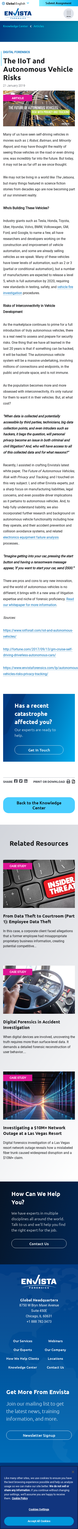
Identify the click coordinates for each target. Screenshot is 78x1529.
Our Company (55, 1349)
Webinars (55, 1340)
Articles (39, 26)
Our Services (22, 1340)
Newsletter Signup (39, 1435)
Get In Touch (39, 749)
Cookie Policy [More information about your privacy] (20, 1498)
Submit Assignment (59, 3)
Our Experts (23, 1349)
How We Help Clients (22, 1358)
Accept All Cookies (39, 1521)
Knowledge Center (15, 26)
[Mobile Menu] (68, 13)
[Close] (73, 1471)
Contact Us (39, 1243)
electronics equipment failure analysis (31, 537)
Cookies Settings (39, 1509)
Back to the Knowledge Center (39, 805)
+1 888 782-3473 (39, 1322)
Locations (55, 1358)
